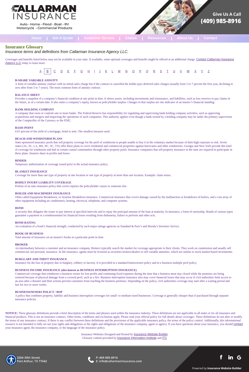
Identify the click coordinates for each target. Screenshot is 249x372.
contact (238, 324)
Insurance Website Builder (151, 334)
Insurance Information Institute (136, 338)
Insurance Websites (92, 334)
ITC (164, 338)
